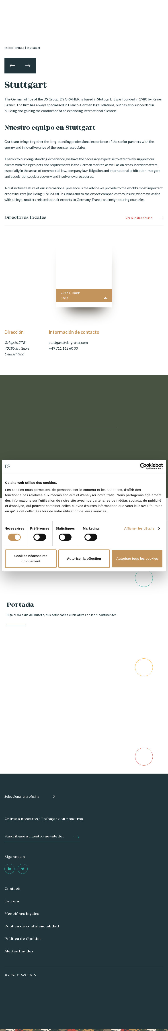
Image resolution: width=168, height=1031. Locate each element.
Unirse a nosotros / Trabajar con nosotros (43, 819)
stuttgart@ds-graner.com (68, 342)
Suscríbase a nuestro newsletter (34, 836)
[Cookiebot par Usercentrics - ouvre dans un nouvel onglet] (143, 466)
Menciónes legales (21, 914)
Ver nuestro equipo (138, 218)
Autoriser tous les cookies (137, 558)
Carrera (11, 901)
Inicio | (9, 48)
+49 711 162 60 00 (63, 348)
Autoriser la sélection (84, 558)
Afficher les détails (139, 528)
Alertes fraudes (18, 951)
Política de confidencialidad (31, 926)
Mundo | (20, 48)
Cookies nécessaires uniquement (30, 558)
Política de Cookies (22, 939)
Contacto (13, 889)
